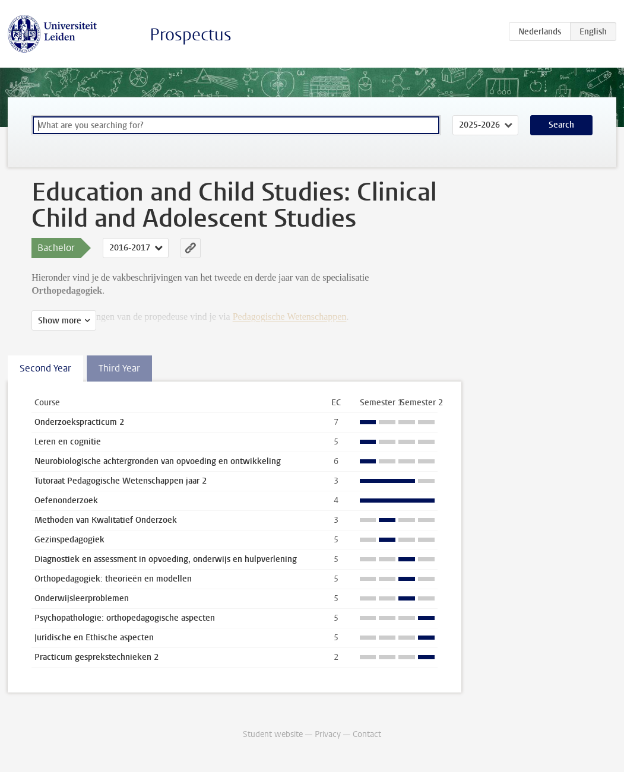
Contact (367, 734)
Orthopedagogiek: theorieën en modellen (113, 578)
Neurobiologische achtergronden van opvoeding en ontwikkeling (157, 461)
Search (561, 125)
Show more (59, 320)
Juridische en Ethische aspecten (94, 637)
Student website (273, 734)
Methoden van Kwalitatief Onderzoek (105, 520)
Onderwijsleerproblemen (81, 598)
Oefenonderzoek (66, 500)
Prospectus (191, 35)
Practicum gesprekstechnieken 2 (96, 657)
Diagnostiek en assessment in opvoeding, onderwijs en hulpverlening (165, 559)
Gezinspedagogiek (69, 539)
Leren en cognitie (67, 441)
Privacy (328, 734)
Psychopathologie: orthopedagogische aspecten (124, 618)
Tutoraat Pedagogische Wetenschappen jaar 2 (120, 481)
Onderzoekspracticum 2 (79, 422)
